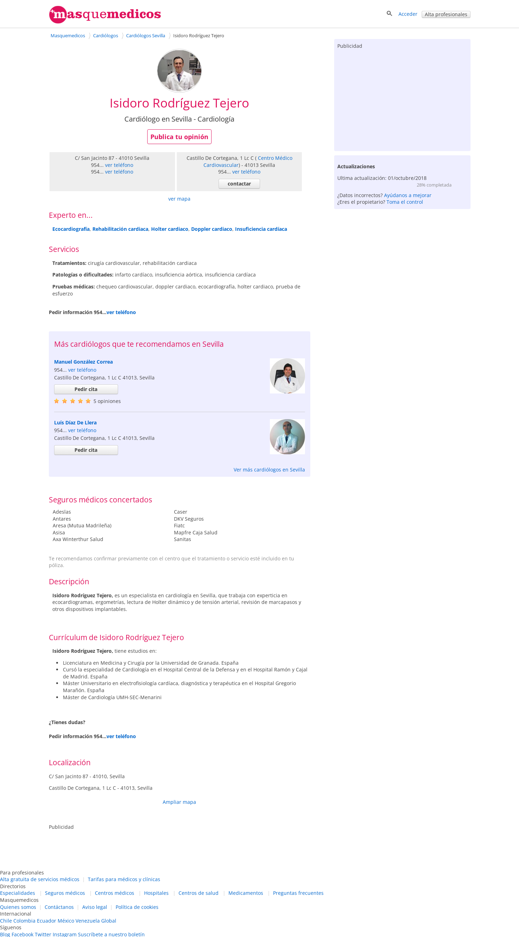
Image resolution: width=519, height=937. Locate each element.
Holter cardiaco (169, 229)
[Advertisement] (402, 98)
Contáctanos (59, 907)
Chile (6, 920)
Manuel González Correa (83, 361)
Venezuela (88, 920)
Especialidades (17, 893)
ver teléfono (119, 165)
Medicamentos (245, 893)
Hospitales (156, 893)
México (66, 920)
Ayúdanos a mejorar (408, 195)
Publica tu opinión (179, 136)
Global (108, 920)
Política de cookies (137, 907)
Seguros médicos (65, 893)
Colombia (24, 920)
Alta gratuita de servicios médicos (39, 879)
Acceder (407, 14)
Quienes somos (18, 907)
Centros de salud (199, 893)
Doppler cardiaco (211, 229)
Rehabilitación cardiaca (120, 229)
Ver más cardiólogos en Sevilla (269, 469)
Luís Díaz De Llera (75, 422)
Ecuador (46, 920)
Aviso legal (94, 907)
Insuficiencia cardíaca (261, 229)
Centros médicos (114, 893)
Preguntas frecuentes (298, 893)
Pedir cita (85, 389)
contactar (239, 183)
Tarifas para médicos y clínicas (124, 879)
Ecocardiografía (71, 229)
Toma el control (405, 202)
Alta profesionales (446, 14)
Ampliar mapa (179, 802)
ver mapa (179, 198)
